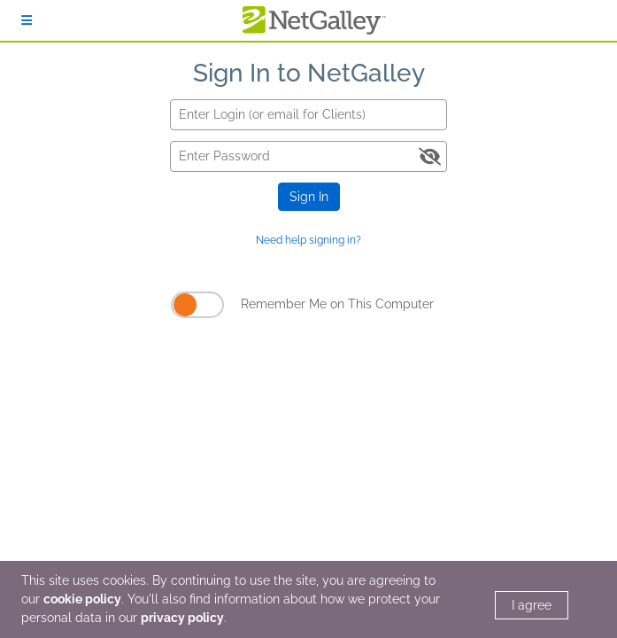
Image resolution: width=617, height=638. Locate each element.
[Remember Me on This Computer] (197, 305)
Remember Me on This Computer (337, 304)
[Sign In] (26, 20)
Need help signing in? (308, 240)
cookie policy (82, 599)
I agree (531, 605)
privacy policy (182, 618)
